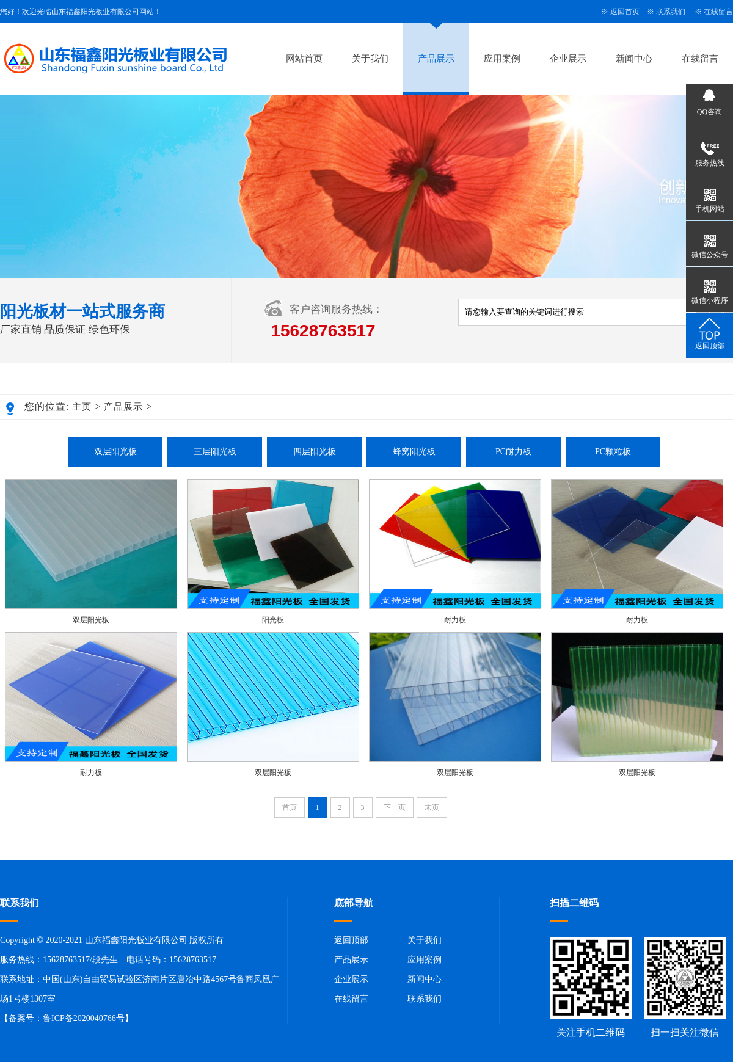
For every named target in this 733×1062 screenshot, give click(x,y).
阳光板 (273, 620)
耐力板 (455, 620)
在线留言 (718, 11)
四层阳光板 (314, 451)
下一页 (395, 807)
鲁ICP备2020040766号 (84, 1018)
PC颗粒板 (613, 451)
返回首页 (625, 11)
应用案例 (502, 59)
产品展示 (436, 59)
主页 (82, 407)
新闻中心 (634, 59)
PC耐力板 (513, 451)
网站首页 (304, 59)
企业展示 (568, 59)
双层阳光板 (115, 451)
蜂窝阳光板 (414, 451)
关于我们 (370, 59)
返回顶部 (351, 940)
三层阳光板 (215, 451)
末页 (432, 807)
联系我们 (670, 11)
